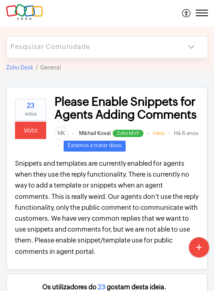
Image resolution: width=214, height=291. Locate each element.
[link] (61, 133)
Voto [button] (31, 130)
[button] (187, 13)
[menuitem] (187, 13)
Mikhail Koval (94, 133)
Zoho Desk (19, 67)
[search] (90, 47)
